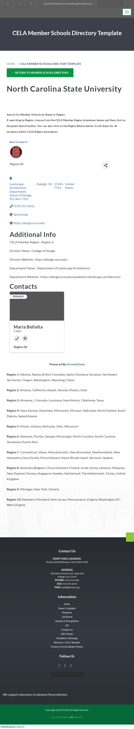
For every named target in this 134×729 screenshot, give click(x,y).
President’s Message (67, 638)
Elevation (78, 717)
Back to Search (18, 142)
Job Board (67, 617)
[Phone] (17, 338)
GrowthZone (76, 364)
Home (11, 63)
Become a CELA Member (67, 642)
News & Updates (67, 608)
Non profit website (60, 717)
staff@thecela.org (70, 587)
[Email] (25, 338)
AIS (67, 625)
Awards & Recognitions (67, 621)
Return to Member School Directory (40, 72)
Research (67, 612)
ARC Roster (67, 634)
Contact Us (67, 629)
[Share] (106, 165)
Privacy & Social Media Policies (67, 646)
